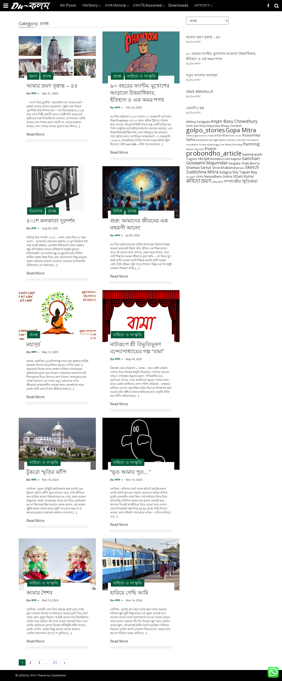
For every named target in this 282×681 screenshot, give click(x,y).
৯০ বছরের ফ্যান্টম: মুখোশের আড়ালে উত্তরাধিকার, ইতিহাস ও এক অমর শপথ (140, 93)
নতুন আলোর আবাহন (201, 75)
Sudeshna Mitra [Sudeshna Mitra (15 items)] (202, 172)
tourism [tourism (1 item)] (190, 176)
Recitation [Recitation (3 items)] (217, 159)
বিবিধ (117, 211)
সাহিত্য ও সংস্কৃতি (141, 76)
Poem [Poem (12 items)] (210, 148)
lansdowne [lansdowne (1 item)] (202, 140)
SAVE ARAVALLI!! (199, 91)
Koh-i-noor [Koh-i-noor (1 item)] (235, 135)
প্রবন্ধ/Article (115, 5)
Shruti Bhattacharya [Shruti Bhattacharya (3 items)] (225, 168)
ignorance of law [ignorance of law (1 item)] (204, 135)
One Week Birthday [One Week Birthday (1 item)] (230, 144)
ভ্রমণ (33, 76)
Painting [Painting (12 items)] (251, 144)
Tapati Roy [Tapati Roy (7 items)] (248, 172)
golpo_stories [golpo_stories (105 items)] (205, 130)
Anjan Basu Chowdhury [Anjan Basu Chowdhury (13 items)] (234, 121)
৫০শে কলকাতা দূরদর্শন (50, 221)
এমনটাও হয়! (195, 107)
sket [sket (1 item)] (242, 167)
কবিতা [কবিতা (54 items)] (193, 180)
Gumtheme (58, 675)
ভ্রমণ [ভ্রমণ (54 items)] (206, 180)
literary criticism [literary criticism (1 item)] (236, 140)
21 (55, 662)
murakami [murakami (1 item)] (253, 140)
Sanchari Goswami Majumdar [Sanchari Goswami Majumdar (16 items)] (223, 160)
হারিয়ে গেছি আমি (129, 593)
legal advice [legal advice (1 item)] (219, 140)
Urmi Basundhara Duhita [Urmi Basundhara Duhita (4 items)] (214, 176)
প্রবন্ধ (47, 76)
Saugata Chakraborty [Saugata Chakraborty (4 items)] (244, 163)
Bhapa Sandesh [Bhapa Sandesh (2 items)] (231, 126)
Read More (35, 134)
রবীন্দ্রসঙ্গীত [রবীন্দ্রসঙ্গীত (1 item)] (217, 182)
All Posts (68, 5)
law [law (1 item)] (210, 140)
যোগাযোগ (202, 5)
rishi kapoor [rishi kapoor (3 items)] (232, 159)
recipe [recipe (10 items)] (204, 158)
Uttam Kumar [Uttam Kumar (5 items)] (243, 176)
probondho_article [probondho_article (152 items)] (214, 153)
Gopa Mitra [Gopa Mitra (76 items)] (241, 130)
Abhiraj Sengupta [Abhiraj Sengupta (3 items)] (198, 122)
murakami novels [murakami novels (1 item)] (196, 144)
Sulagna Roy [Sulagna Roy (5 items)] (228, 172)
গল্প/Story (90, 5)
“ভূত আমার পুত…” (130, 472)
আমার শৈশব (39, 593)
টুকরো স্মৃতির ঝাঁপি (46, 472)
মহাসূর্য (33, 344)
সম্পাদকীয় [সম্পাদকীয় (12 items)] (232, 181)
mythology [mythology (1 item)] (213, 144)
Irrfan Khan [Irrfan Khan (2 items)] (221, 135)
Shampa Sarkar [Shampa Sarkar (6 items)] (199, 167)
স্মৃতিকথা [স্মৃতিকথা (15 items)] (250, 181)
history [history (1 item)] (190, 135)
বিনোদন (36, 211)
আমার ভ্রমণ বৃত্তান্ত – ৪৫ (52, 86)
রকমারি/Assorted (147, 5)
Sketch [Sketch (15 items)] (252, 167)
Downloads (179, 5)
